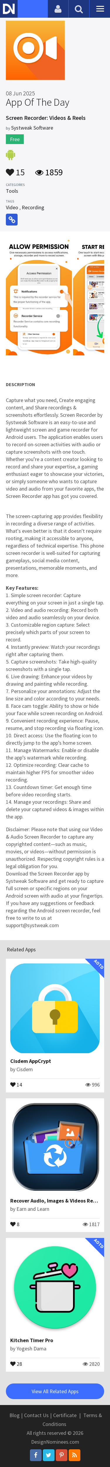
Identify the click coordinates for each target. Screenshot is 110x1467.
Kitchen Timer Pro (31, 1340)
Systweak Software (32, 127)
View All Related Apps (55, 1391)
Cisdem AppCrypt (30, 1061)
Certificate (65, 1415)
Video (12, 207)
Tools (12, 190)
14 (16, 1084)
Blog (14, 1415)
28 (16, 1363)
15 (15, 169)
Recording (33, 207)
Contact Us (36, 1415)
